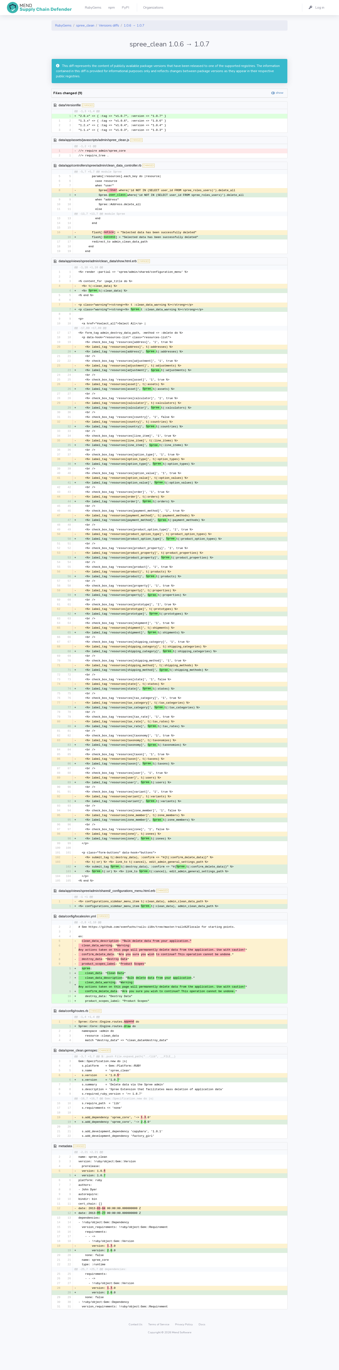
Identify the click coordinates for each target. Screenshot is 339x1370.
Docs (202, 1354)
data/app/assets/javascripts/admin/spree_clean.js (94, 140)
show (279, 93)
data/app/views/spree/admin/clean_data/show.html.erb (98, 264)
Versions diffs (109, 25)
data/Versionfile (70, 105)
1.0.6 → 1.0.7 (134, 25)
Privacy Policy (184, 1354)
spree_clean (85, 25)
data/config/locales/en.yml (77, 936)
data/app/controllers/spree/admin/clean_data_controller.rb (100, 166)
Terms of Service (159, 1354)
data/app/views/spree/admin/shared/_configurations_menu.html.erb (107, 910)
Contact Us (136, 1354)
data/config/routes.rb (73, 1033)
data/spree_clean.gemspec (78, 1073)
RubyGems (63, 25)
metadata (65, 1171)
